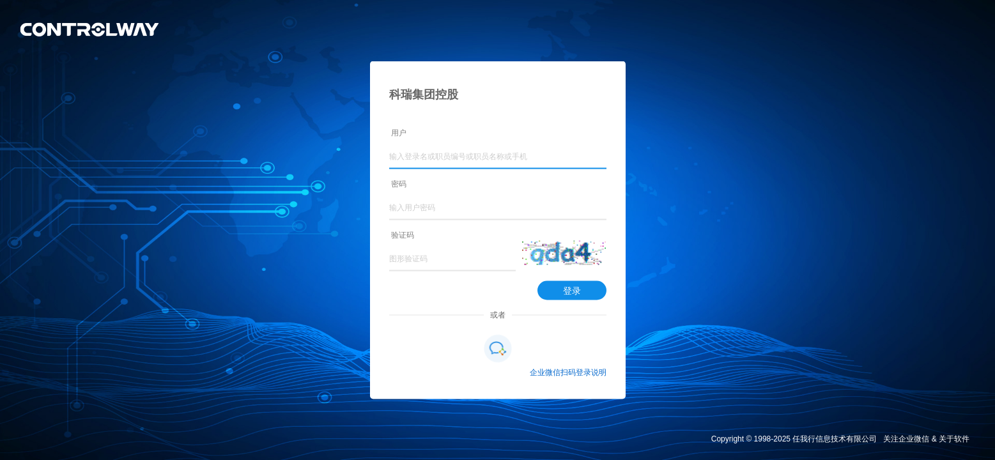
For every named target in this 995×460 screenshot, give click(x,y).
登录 (572, 291)
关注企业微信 (906, 438)
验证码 (402, 235)
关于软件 (954, 438)
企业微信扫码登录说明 (568, 372)
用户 (398, 132)
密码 (398, 184)
